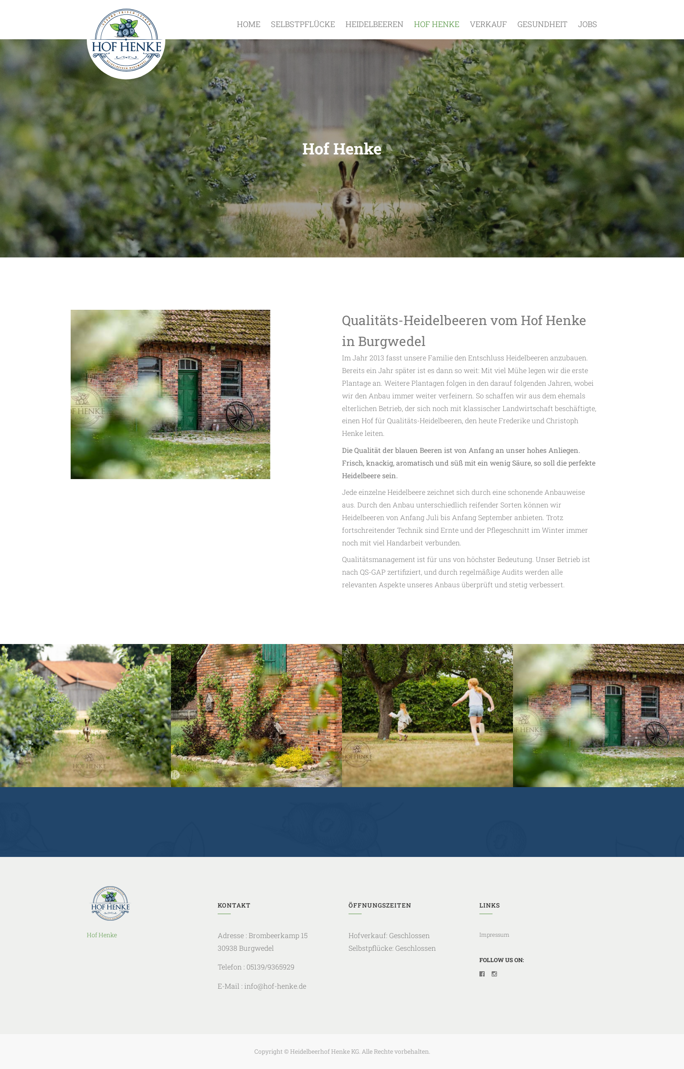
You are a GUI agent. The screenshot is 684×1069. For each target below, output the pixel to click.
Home (248, 24)
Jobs (587, 24)
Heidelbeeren (374, 24)
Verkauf (488, 24)
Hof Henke (436, 24)
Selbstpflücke (303, 24)
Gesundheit (542, 24)
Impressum (494, 935)
